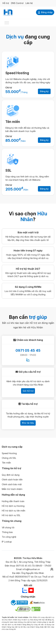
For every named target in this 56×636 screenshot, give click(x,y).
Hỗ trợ (6, 3)
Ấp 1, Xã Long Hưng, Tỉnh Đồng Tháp (31, 562)
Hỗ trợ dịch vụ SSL (11, 515)
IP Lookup (7, 541)
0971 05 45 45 (28, 350)
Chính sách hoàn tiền (12, 479)
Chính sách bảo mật (12, 484)
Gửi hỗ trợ (28, 391)
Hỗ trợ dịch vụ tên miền (13, 510)
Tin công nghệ (9, 537)
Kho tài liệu (28, 423)
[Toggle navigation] (7, 23)
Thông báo (7, 532)
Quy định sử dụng (10, 475)
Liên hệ (29, 3)
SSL (8, 170)
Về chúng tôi (8, 527)
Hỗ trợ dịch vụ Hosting (13, 506)
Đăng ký (44, 91)
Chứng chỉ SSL (9, 458)
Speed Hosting (17, 73)
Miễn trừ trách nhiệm (12, 489)
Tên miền (12, 122)
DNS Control (17, 3)
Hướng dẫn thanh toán (13, 501)
